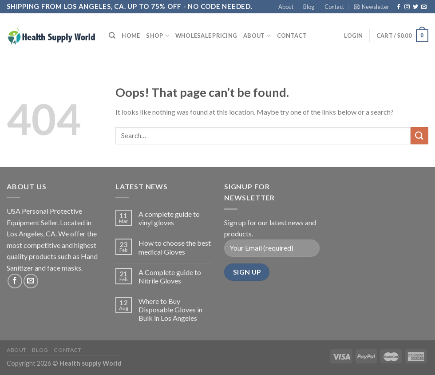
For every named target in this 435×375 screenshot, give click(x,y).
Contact (334, 6)
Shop (157, 36)
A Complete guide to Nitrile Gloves (169, 276)
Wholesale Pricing (206, 35)
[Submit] (419, 135)
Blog (308, 6)
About (285, 6)
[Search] (112, 35)
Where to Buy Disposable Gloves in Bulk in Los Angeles (170, 309)
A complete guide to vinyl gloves (169, 218)
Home (131, 35)
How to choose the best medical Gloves (174, 247)
